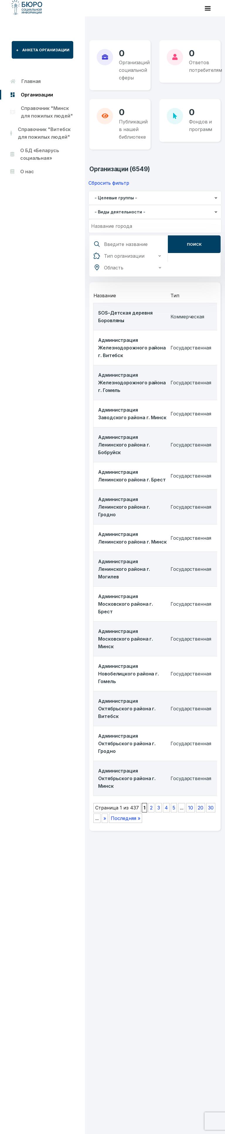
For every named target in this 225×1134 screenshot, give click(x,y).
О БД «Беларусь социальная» (34, 154)
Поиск (194, 244)
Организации (31, 95)
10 (190, 808)
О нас (22, 171)
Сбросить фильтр (108, 183)
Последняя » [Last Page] (125, 818)
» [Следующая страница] (104, 818)
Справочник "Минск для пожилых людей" (41, 112)
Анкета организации (42, 50)
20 (200, 808)
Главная (25, 81)
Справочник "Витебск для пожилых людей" (40, 133)
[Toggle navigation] (208, 8)
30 (211, 808)
